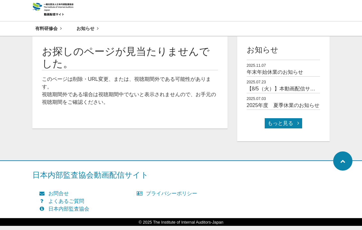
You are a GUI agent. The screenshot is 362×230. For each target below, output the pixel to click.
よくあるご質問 (63, 201)
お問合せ (55, 193)
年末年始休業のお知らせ (275, 72)
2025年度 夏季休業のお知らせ (283, 105)
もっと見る (283, 123)
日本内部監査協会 (66, 209)
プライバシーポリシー (168, 193)
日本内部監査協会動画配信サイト (90, 175)
